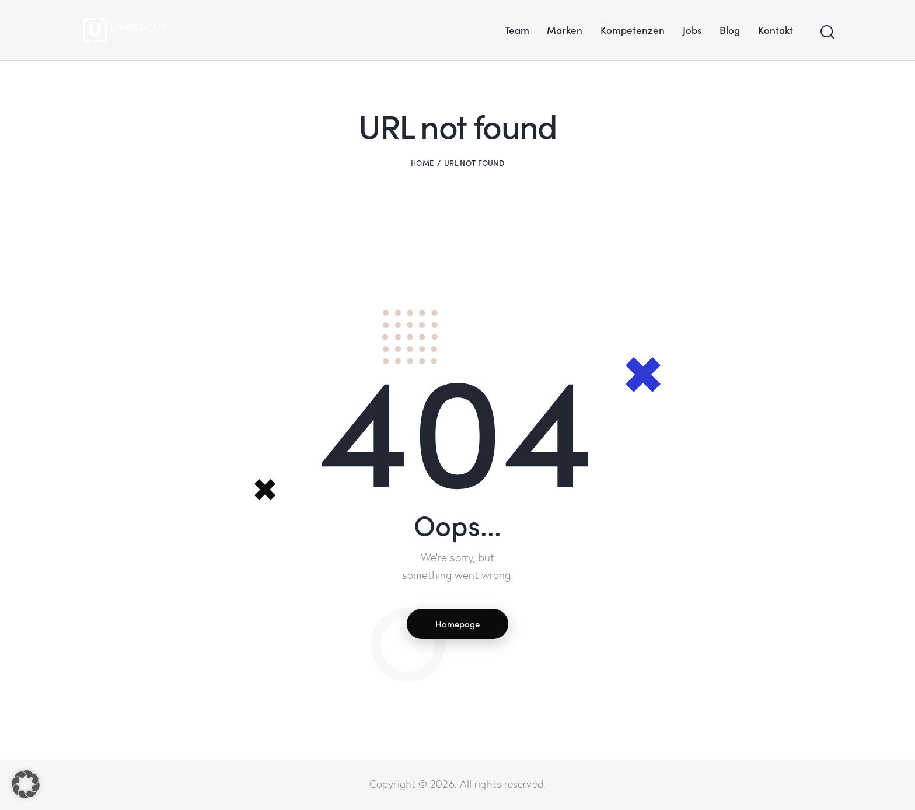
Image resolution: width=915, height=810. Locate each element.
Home (422, 162)
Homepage (457, 623)
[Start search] (826, 32)
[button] (25, 784)
